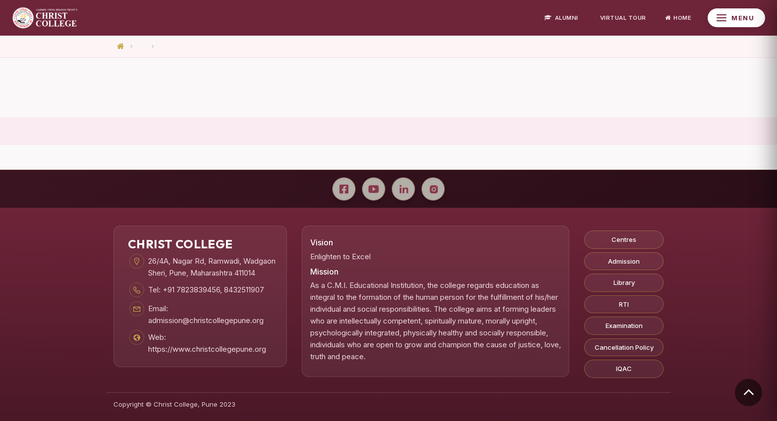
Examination (624, 325)
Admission (624, 261)
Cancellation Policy (624, 347)
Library (624, 282)
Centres (623, 239)
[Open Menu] (736, 18)
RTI (624, 304)
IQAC (624, 369)
